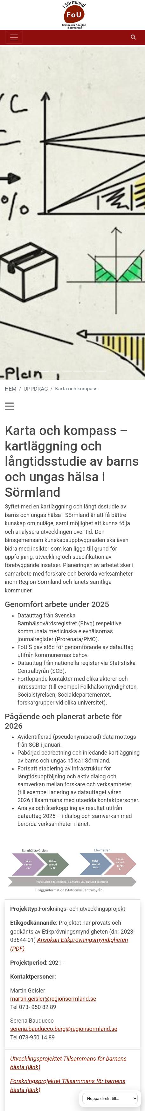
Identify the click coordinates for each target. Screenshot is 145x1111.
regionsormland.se (94, 1029)
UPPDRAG (36, 389)
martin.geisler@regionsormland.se (53, 999)
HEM (11, 389)
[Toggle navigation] (14, 37)
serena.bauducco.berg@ (40, 1029)
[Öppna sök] (133, 37)
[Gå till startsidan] (70, 15)
